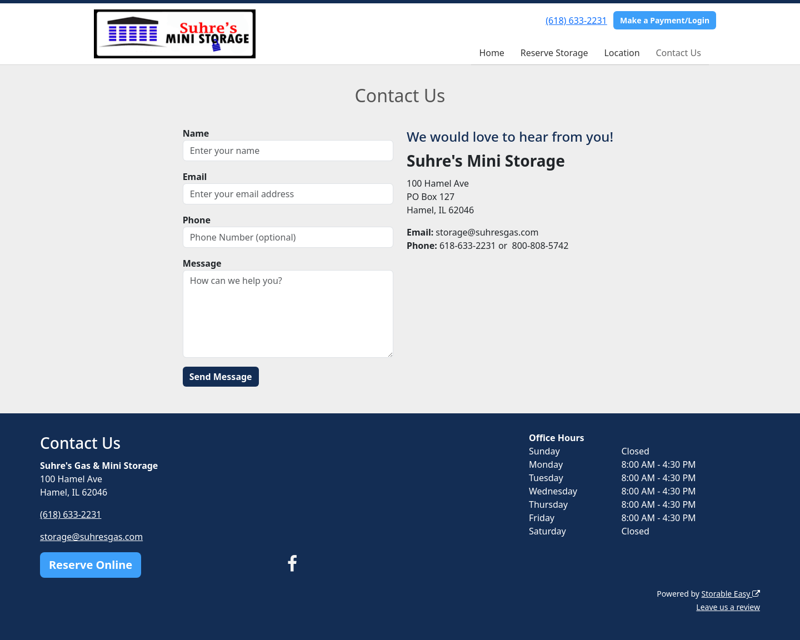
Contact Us (678, 53)
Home (491, 53)
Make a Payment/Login (664, 20)
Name (196, 133)
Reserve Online (90, 564)
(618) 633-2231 (576, 20)
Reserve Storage (554, 53)
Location (621, 53)
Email (195, 177)
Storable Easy (731, 593)
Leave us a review (728, 607)
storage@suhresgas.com (91, 537)
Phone (197, 220)
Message (202, 263)
